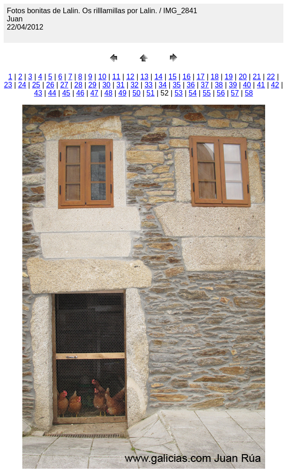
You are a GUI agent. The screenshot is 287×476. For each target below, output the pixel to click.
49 (122, 93)
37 (205, 85)
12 (130, 77)
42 (275, 85)
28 (78, 85)
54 (193, 93)
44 (52, 93)
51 (151, 93)
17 (200, 77)
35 (177, 85)
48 (108, 93)
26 (50, 85)
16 (187, 77)
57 (235, 93)
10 (102, 77)
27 (64, 85)
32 (134, 85)
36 (191, 85)
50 (137, 93)
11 (116, 77)
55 (207, 93)
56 (221, 93)
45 (66, 93)
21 (257, 77)
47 (94, 93)
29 (92, 85)
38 (219, 85)
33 (148, 85)
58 (249, 93)
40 (247, 85)
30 (106, 85)
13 (144, 77)
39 (233, 85)
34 (163, 85)
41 (261, 85)
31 (121, 85)
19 (229, 77)
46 (80, 93)
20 (243, 77)
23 (8, 85)
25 (36, 85)
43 (38, 93)
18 (214, 77)
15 (173, 77)
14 (158, 77)
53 (178, 93)
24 (22, 85)
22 (271, 77)
